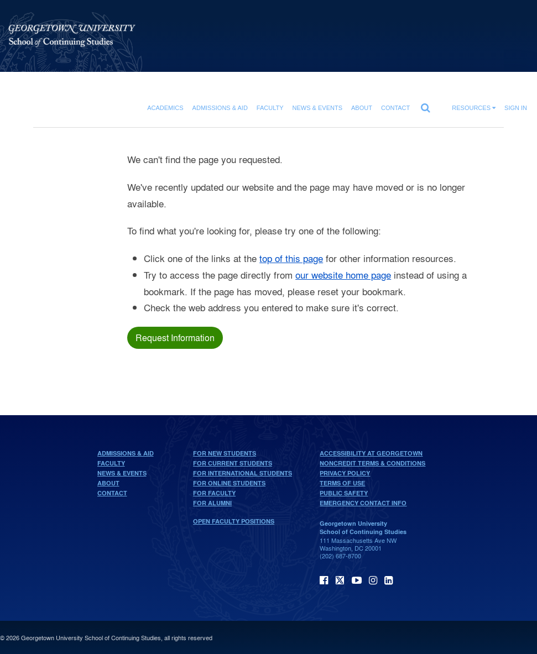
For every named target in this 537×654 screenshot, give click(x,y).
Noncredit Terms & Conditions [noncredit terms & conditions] (372, 463)
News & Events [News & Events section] (317, 107)
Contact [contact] (395, 107)
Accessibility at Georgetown (371, 453)
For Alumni (212, 503)
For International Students (242, 473)
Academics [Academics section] (165, 107)
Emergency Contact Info (363, 503)
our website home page (343, 274)
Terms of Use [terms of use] (342, 483)
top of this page (291, 258)
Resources (474, 107)
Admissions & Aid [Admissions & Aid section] (220, 107)
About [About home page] (108, 483)
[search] (425, 105)
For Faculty (214, 493)
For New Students (224, 453)
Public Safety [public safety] (344, 493)
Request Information (175, 337)
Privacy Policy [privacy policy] (345, 473)
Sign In (515, 107)
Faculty (111, 463)
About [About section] (361, 107)
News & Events (122, 473)
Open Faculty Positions (233, 521)
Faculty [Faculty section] (270, 107)
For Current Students (232, 463)
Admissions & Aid (125, 453)
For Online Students (229, 483)
